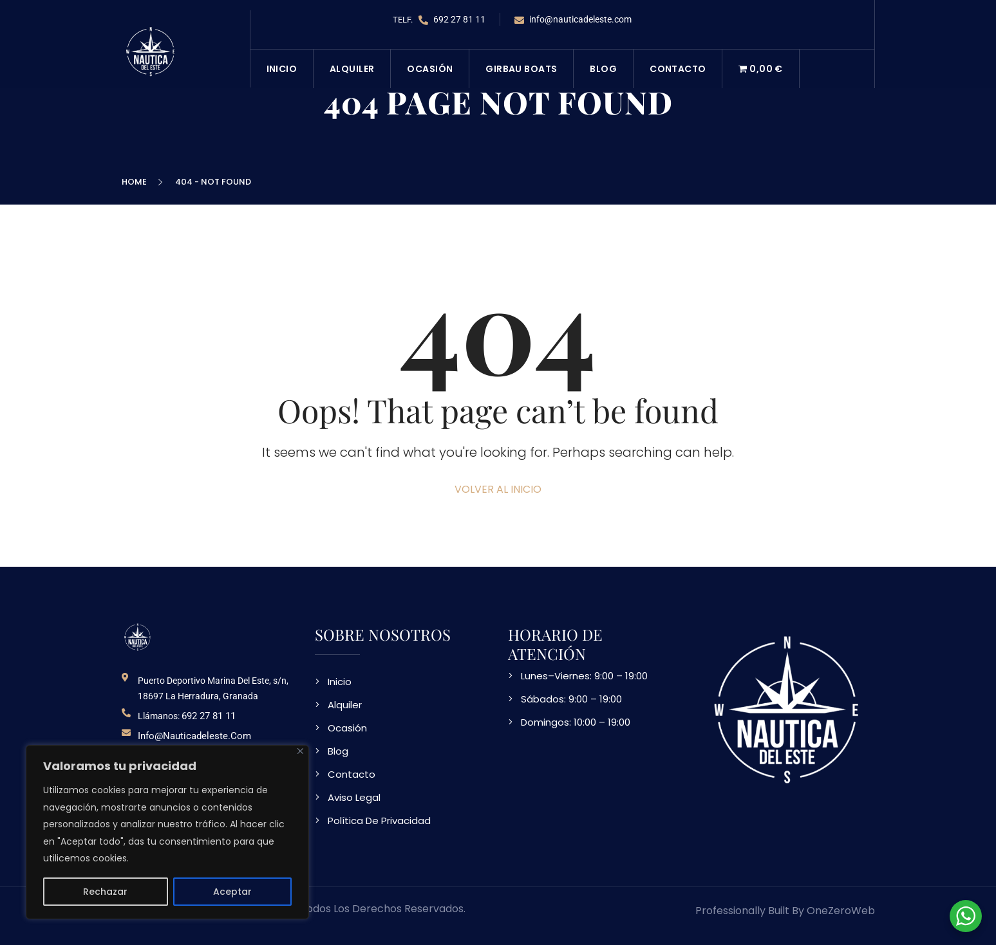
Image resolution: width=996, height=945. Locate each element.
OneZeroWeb (841, 910)
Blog (603, 68)
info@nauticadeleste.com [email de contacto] (194, 736)
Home (136, 182)
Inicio (282, 68)
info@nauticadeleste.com (573, 19)
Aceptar (232, 891)
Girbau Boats (521, 68)
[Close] (300, 751)
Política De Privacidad (379, 820)
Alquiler (352, 68)
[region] (167, 832)
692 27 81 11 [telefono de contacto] (209, 716)
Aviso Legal (354, 797)
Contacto (678, 68)
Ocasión (430, 68)
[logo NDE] (138, 636)
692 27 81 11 (451, 19)
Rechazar (105, 891)
